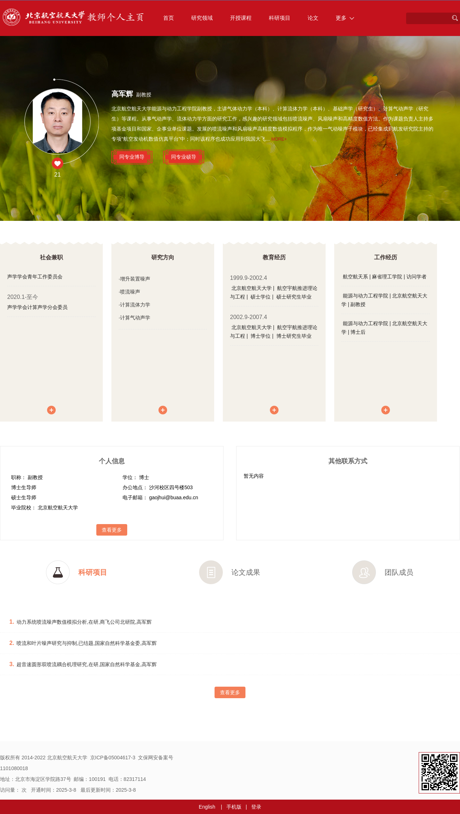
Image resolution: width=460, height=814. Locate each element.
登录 (256, 807)
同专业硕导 (183, 157)
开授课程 (241, 18)
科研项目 (279, 18)
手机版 (234, 807)
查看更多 (112, 530)
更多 (345, 18)
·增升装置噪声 (134, 279)
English (207, 807)
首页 (168, 18)
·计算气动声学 (134, 317)
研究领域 (202, 18)
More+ (279, 139)
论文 (313, 18)
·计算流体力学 (134, 305)
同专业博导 (131, 157)
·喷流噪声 (129, 292)
